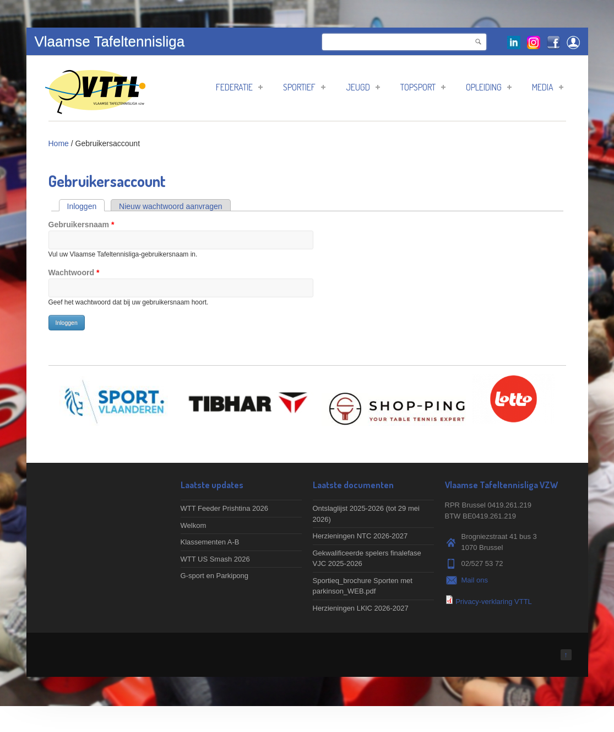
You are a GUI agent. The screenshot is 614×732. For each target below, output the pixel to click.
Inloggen (86, 206)
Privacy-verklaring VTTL (493, 601)
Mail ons (474, 580)
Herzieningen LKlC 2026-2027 (361, 608)
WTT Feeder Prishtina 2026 (224, 508)
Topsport (422, 87)
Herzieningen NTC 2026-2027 (360, 536)
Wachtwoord (74, 272)
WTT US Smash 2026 (215, 559)
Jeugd (363, 87)
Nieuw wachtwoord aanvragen (170, 206)
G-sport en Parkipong (215, 575)
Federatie (239, 87)
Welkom (194, 525)
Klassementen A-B (210, 542)
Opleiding (489, 87)
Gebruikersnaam (81, 224)
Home (58, 143)
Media (547, 87)
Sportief (304, 87)
